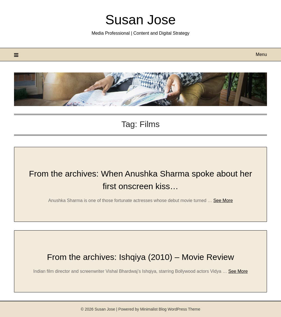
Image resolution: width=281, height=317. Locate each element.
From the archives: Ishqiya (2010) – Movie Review (140, 257)
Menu (261, 54)
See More (223, 200)
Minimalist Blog (153, 309)
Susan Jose (140, 19)
